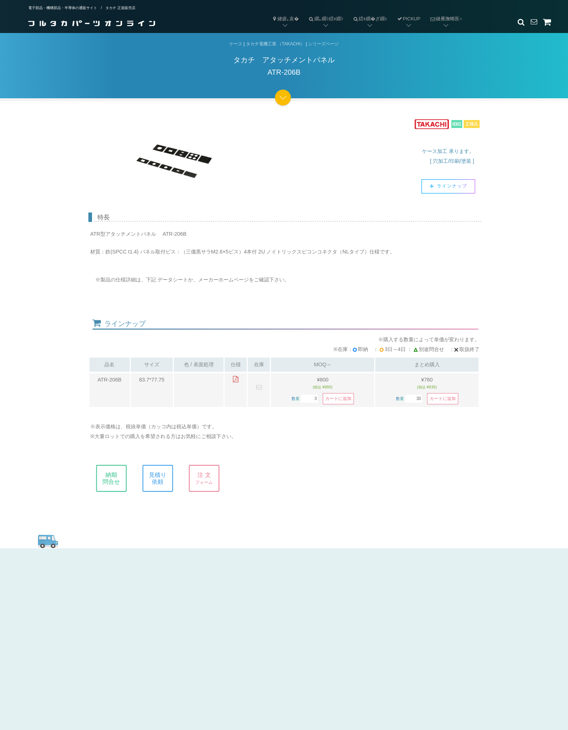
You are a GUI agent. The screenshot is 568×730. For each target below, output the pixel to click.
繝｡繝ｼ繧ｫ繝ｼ (323, 12)
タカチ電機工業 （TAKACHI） (275, 43)
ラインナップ (448, 186)
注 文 (209, 478)
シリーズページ (323, 43)
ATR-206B (109, 380)
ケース (235, 43)
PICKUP (408, 18)
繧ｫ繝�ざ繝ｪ (368, 12)
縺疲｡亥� (285, 18)
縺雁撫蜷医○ (443, 12)
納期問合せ (117, 478)
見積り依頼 (163, 478)
